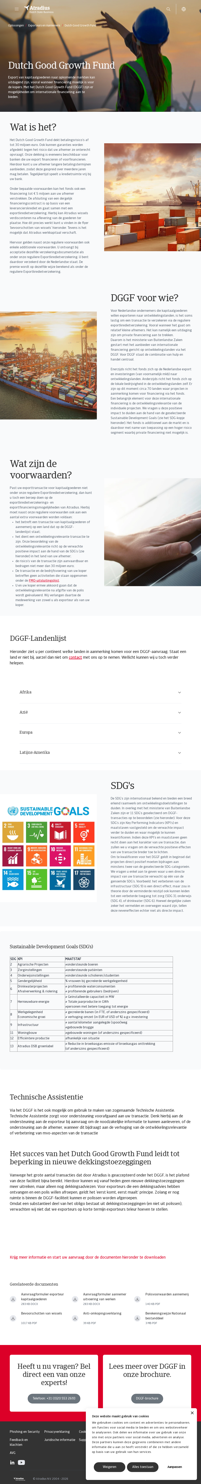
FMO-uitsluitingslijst (44, 580)
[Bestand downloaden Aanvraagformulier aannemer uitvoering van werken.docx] (75, 1299)
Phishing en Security (25, 1432)
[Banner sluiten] (192, 1413)
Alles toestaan (142, 1467)
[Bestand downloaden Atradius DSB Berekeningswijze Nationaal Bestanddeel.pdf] (137, 1318)
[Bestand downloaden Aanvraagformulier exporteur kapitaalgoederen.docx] (13, 1299)
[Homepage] (91, 9)
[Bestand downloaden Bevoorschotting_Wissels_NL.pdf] (13, 1318)
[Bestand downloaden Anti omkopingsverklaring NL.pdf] (75, 1318)
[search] (168, 9)
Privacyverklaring (57, 1432)
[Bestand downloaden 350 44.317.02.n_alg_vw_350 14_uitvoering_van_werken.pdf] (137, 1299)
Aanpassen (174, 1467)
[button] (17, 9)
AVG (12, 1453)
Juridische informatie (59, 1440)
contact (75, 658)
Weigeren (109, 1467)
